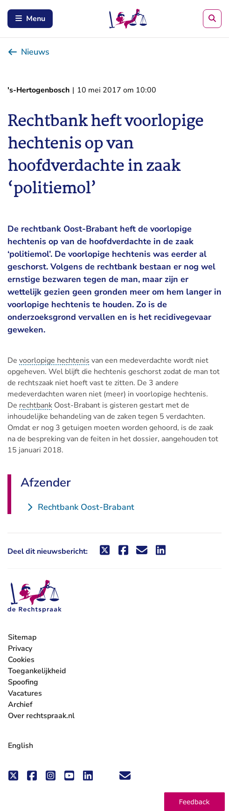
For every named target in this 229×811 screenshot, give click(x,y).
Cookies (21, 660)
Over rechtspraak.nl (41, 716)
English (20, 745)
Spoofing (23, 682)
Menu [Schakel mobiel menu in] (30, 19)
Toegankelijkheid (37, 671)
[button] (194, 801)
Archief (20, 704)
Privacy (20, 648)
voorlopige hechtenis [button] (54, 360)
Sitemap (22, 637)
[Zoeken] (212, 18)
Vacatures (24, 693)
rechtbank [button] (35, 405)
